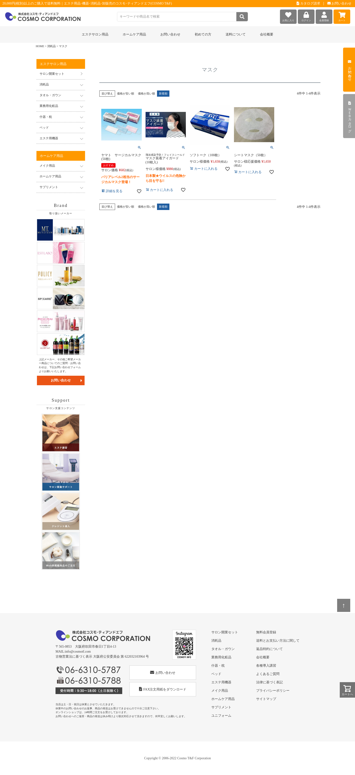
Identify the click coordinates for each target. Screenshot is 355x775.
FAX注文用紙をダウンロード (163, 689)
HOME (40, 46)
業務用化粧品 (221, 657)
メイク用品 (219, 690)
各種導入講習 (266, 665)
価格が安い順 (125, 93)
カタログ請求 (308, 3)
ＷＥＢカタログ (349, 116)
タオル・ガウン (223, 649)
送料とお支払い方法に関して (277, 640)
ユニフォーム (221, 715)
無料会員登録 (266, 632)
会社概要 (266, 34)
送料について (236, 34)
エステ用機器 (221, 682)
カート (342, 16)
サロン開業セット (52, 73)
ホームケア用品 (223, 699)
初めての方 (203, 34)
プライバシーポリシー (272, 690)
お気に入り (288, 16)
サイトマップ (266, 699)
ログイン (306, 16)
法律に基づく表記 (269, 682)
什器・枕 (218, 665)
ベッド (216, 674)
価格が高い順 (146, 93)
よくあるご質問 (267, 674)
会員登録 (324, 16)
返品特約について (269, 649)
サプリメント (221, 707)
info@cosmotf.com (78, 651)
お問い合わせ (339, 3)
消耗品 (51, 46)
